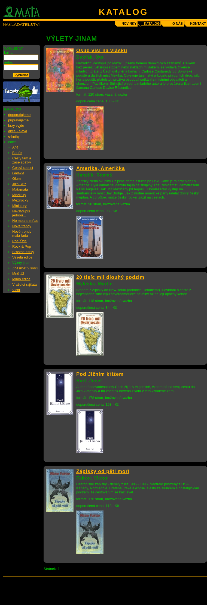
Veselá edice (22, 257)
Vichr (16, 290)
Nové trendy (21, 226)
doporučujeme (19, 115)
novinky (128, 24)
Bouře (17, 153)
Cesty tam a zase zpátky (21, 160)
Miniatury (19, 206)
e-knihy (14, 136)
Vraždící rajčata (24, 284)
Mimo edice (21, 279)
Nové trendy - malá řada (23, 233)
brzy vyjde (16, 126)
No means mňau (25, 221)
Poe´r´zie (19, 241)
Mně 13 (18, 274)
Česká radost (22, 168)
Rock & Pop (21, 246)
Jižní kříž (19, 184)
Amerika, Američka (100, 168)
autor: (8, 62)
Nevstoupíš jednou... (21, 213)
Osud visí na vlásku (101, 50)
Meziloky (19, 195)
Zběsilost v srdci (25, 268)
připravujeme (18, 120)
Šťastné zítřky (23, 252)
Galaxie (18, 173)
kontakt (198, 24)
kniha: (9, 53)
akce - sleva (17, 131)
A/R (15, 147)
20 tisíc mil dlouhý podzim (110, 277)
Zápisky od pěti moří (102, 471)
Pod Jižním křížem (100, 374)
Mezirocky (20, 200)
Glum (16, 179)
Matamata (20, 189)
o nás (177, 24)
